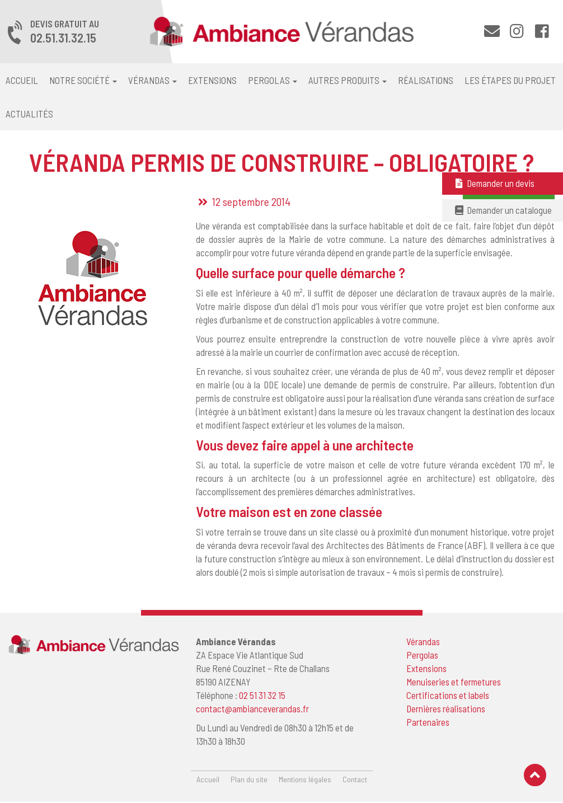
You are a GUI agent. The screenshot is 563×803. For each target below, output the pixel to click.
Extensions (212, 80)
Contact (355, 779)
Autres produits (347, 80)
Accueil (22, 80)
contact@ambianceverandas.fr (252, 708)
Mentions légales (305, 779)
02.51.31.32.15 (63, 37)
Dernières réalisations (445, 708)
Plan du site (249, 779)
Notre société (83, 80)
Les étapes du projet (510, 80)
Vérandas (152, 80)
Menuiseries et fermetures (453, 681)
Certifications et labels (447, 695)
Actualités (29, 113)
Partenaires (427, 721)
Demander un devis (493, 183)
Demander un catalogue (502, 209)
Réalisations (425, 80)
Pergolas (272, 80)
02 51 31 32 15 (262, 695)
